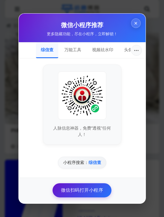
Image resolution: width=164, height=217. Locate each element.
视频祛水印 (102, 49)
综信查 (47, 49)
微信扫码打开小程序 (82, 190)
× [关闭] (136, 23)
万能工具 (72, 49)
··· (136, 50)
